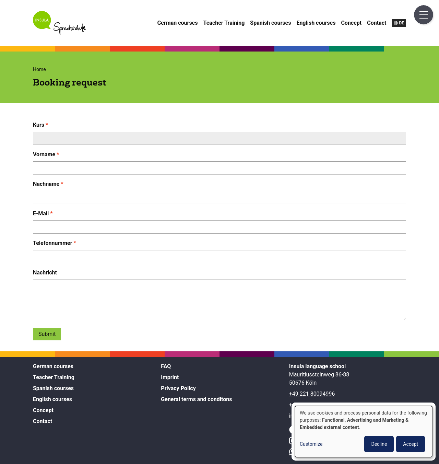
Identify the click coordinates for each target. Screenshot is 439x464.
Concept (351, 23)
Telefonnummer (52, 243)
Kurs (38, 125)
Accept (410, 444)
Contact (376, 23)
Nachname (46, 184)
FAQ (166, 366)
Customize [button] (311, 444)
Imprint (170, 377)
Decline (379, 444)
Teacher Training (224, 23)
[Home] (59, 33)
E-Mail (41, 213)
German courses (177, 23)
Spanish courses (270, 23)
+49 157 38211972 (312, 404)
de (401, 23)
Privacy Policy (178, 388)
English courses (315, 23)
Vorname (44, 154)
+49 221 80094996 (312, 394)
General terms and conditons (196, 399)
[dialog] (363, 431)
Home (39, 69)
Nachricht (45, 272)
